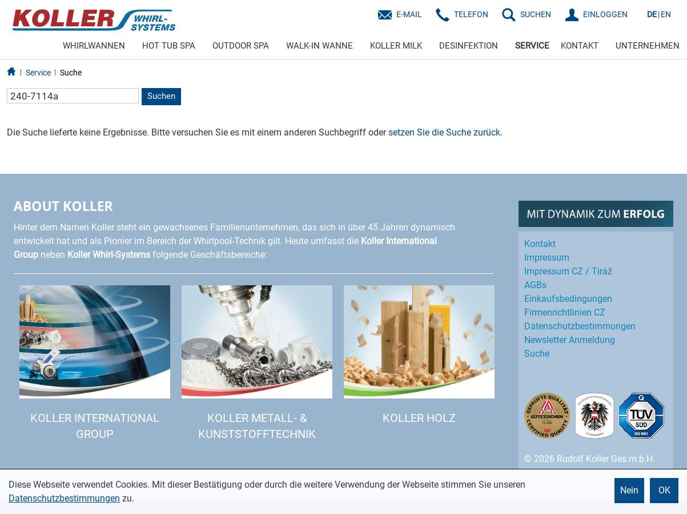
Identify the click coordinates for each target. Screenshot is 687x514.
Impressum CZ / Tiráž (568, 271)
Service (38, 72)
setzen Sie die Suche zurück (444, 132)
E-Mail (409, 14)
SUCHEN (535, 14)
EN (666, 14)
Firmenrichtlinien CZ (564, 312)
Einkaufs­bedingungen (568, 298)
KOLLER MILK (396, 46)
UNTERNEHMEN (648, 46)
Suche (71, 72)
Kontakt (540, 243)
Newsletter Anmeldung (569, 339)
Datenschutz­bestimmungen (580, 326)
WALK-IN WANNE (319, 46)
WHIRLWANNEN (94, 46)
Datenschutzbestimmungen (64, 498)
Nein (629, 490)
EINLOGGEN (605, 14)
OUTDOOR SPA (240, 46)
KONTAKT (579, 46)
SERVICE (532, 46)
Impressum (546, 257)
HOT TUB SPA (168, 46)
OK (664, 490)
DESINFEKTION (468, 46)
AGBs (535, 285)
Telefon (471, 14)
